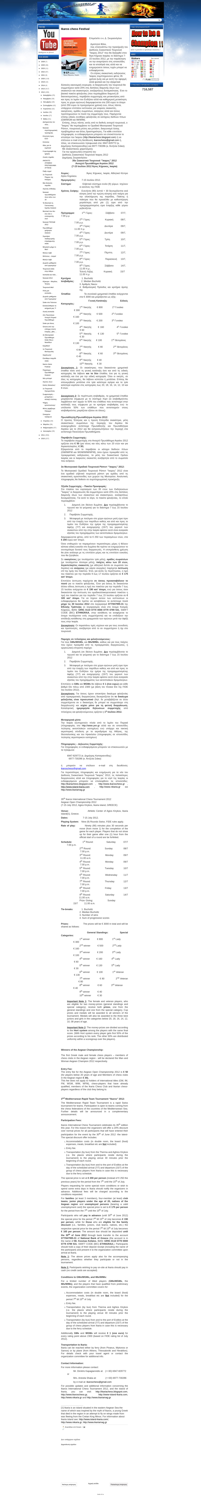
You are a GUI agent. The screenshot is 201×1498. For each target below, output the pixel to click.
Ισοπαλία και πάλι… (50, 275)
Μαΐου (45, 119)
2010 (43, 438)
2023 (43, 68)
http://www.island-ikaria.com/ (93, 1419)
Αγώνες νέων (47, 382)
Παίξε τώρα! (47, 171)
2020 (43, 79)
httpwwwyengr (91, 725)
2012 (43, 92)
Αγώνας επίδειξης (49, 189)
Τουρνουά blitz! (48, 287)
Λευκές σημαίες (48, 157)
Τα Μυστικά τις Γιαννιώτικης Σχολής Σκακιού (49, 205)
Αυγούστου (47, 109)
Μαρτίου (46, 424)
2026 (43, 62)
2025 (43, 65)
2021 (43, 75)
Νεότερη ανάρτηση (69, 1484)
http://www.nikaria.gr (71, 1397)
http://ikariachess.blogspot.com (77, 784)
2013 (43, 89)
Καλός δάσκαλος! (49, 385)
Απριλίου (46, 421)
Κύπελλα (46, 142)
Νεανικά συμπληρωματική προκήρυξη (50, 130)
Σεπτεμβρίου (48, 105)
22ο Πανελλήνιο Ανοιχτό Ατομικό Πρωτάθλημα (49, 317)
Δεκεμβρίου (47, 95)
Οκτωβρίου (47, 102)
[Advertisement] (80, 1463)
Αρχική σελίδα (44, 20)
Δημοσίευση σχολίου (68, 1444)
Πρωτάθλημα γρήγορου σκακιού (47, 230)
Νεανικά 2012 (48, 278)
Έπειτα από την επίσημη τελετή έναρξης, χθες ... (50, 329)
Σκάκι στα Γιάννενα (50, 302)
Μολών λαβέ (47, 253)
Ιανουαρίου (47, 431)
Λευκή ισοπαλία (48, 312)
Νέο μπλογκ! (47, 378)
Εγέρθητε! (46, 346)
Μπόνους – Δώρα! (49, 256)
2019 (43, 82)
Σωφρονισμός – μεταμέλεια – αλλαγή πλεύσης (50, 396)
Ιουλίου (46, 112)
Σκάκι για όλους (48, 323)
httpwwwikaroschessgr (111, 784)
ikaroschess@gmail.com (99, 1382)
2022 (43, 72)
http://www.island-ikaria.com (75, 787)
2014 (43, 85)
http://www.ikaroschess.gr (74, 1394)
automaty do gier (42, 0)
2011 (43, 435)
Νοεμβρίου (47, 99)
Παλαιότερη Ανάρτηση (119, 1484)
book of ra (100, 1494)
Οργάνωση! (47, 355)
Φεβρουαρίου (48, 428)
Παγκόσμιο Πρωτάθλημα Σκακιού (48, 372)
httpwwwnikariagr (109, 787)
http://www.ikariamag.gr (73, 790)
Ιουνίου (46, 115)
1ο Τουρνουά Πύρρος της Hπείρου (48, 177)
